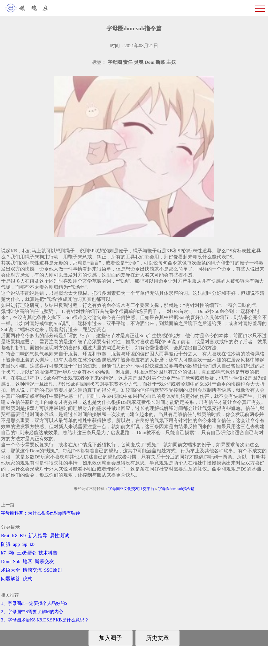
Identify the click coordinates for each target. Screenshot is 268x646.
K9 (23, 535)
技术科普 (47, 552)
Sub (16, 561)
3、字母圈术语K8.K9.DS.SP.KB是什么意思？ (45, 620)
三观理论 (26, 552)
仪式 (27, 578)
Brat (5, 535)
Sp (24, 544)
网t (11, 552)
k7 (3, 552)
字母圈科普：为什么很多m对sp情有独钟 (40, 513)
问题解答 (10, 578)
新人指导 (37, 535)
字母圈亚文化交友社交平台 (131, 488)
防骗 (6, 544)
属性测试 (59, 535)
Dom (6, 561)
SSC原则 (53, 570)
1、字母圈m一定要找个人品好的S (34, 603)
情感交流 (32, 570)
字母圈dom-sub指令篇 (176, 488)
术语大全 (10, 570)
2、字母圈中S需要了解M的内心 (32, 611)
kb (32, 544)
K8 (14, 535)
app (16, 544)
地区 (27, 561)
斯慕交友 (44, 561)
